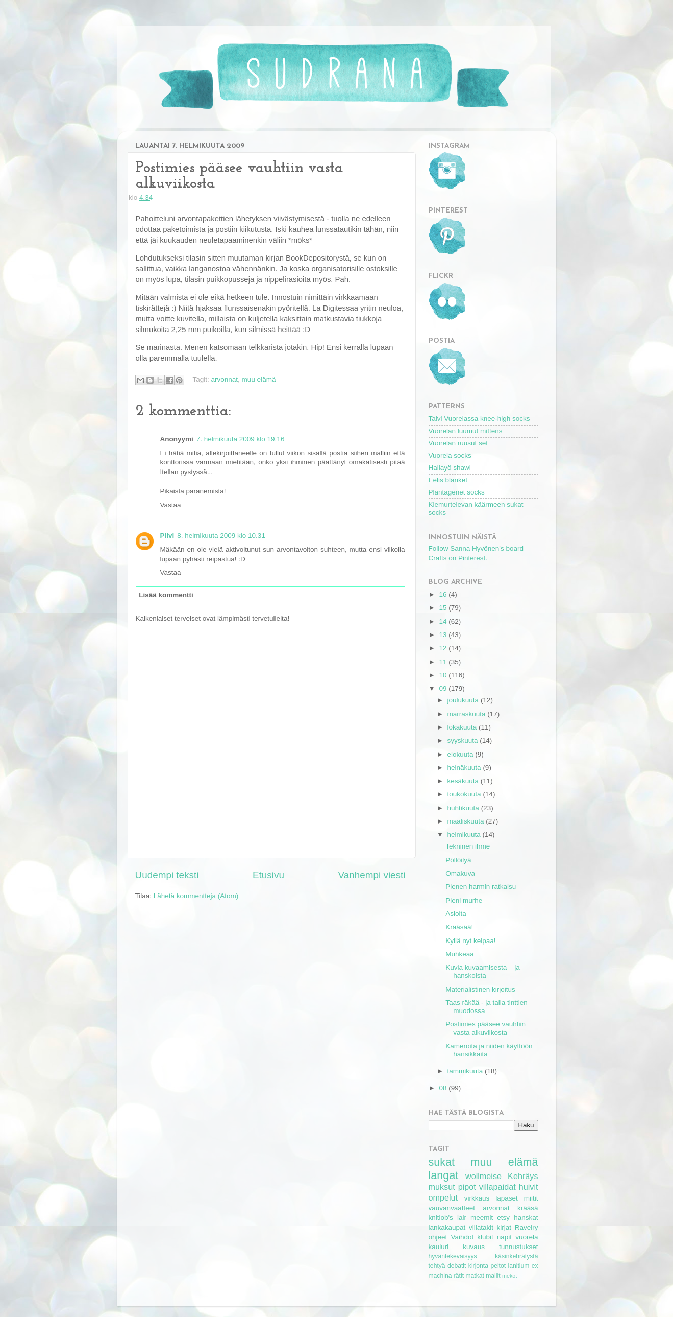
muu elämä (259, 379)
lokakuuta (463, 727)
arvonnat (224, 379)
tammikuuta (466, 1071)
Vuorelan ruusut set (458, 443)
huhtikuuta (464, 808)
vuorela (526, 1237)
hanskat (526, 1217)
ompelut (443, 1197)
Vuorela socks (450, 455)
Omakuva (460, 873)
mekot (509, 1276)
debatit (456, 1265)
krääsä (527, 1208)
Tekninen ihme (467, 846)
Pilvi (167, 535)
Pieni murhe (463, 900)
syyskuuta (463, 740)
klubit (485, 1237)
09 (443, 688)
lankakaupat (447, 1227)
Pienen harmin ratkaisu (480, 886)
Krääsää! (459, 927)
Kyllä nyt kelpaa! (470, 941)
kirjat (504, 1227)
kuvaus (474, 1247)
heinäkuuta (465, 767)
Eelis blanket (448, 480)
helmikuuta (465, 834)
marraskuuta (467, 714)
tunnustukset (518, 1247)
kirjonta (478, 1265)
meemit (481, 1217)
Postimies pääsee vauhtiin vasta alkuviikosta (485, 1028)
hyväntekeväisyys (453, 1256)
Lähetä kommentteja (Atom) (196, 896)
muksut (442, 1186)
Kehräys (523, 1176)
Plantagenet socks (457, 492)
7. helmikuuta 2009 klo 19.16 (240, 439)
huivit (528, 1186)
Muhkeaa (459, 954)
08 (443, 1088)
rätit (459, 1275)
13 (443, 635)
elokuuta (461, 754)
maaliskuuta (466, 821)
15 (443, 608)
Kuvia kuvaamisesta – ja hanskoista (482, 971)
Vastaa (170, 505)
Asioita (455, 914)
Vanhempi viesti (372, 874)
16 (443, 594)
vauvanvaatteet (452, 1208)
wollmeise (483, 1176)
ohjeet (438, 1237)
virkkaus (477, 1198)
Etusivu (268, 874)
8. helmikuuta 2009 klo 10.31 (221, 535)
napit (504, 1237)
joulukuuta (464, 700)
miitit (531, 1198)
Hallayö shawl (450, 468)
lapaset (506, 1198)
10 (443, 675)
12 (443, 648)
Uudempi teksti (167, 874)
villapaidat (497, 1186)
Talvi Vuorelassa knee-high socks (479, 418)
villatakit (481, 1227)
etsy (503, 1217)
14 (443, 621)
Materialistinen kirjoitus (480, 989)
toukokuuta (465, 794)
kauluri (439, 1247)
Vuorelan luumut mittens (466, 431)
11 (443, 662)
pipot (467, 1186)
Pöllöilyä (458, 860)
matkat (474, 1275)
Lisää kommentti (166, 595)
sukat (442, 1162)
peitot (498, 1265)
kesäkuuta (464, 781)
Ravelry (526, 1227)
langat (444, 1175)
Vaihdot (462, 1237)
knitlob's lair (447, 1217)
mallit (493, 1275)
